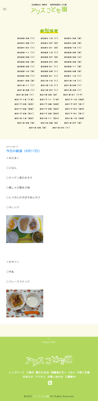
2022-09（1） (50, 71)
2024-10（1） (50, 38)
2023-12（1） (73, 48)
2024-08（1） (26, 43)
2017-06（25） (25, 109)
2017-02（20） (50, 113)
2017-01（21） (75, 113)
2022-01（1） (50, 76)
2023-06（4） (73, 57)
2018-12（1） (73, 81)
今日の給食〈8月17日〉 (23, 151)
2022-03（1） (26, 76)
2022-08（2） (73, 71)
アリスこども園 (41, 396)
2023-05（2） (26, 62)
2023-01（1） (50, 66)
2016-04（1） (61, 128)
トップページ (16, 372)
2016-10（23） (75, 118)
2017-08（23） (50, 104)
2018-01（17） (73, 95)
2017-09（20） (25, 104)
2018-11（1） (26, 85)
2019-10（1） (50, 81)
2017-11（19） (50, 99)
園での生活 (42, 372)
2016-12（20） (25, 118)
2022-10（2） (26, 71)
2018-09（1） (73, 85)
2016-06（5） (38, 128)
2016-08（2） (50, 123)
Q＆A (71, 372)
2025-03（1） (26, 38)
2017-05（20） (50, 109)
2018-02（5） (49, 95)
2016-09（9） (26, 123)
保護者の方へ (59, 372)
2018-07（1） (50, 90)
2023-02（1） (26, 66)
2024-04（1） (26, 48)
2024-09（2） (73, 38)
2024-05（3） (73, 43)
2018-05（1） (25, 95)
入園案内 (70, 376)
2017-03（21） (25, 113)
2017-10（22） (75, 99)
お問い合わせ (55, 376)
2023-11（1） (26, 52)
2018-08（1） (26, 90)
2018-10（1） (50, 85)
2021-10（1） (73, 76)
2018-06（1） (73, 90)
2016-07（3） (73, 123)
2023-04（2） (50, 62)
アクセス (40, 376)
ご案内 (30, 372)
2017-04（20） (75, 109)
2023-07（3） (50, 57)
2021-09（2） (26, 81)
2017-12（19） (25, 99)
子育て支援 (83, 372)
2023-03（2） (73, 62)
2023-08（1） (26, 57)
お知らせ (28, 376)
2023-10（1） (50, 52)
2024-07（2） (50, 43)
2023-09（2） (73, 52)
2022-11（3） (73, 66)
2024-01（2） (50, 48)
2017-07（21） (75, 104)
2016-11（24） (50, 118)
